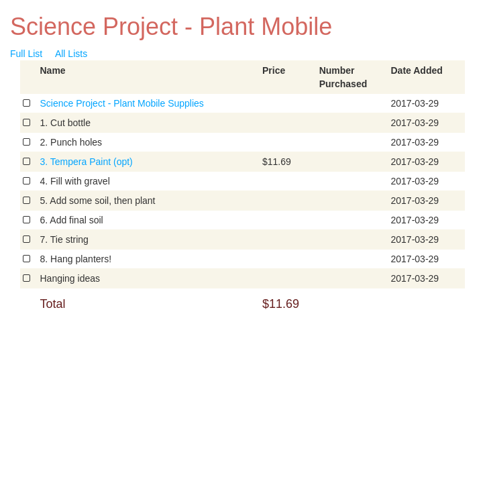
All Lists (71, 53)
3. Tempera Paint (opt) (86, 161)
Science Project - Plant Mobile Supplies (122, 103)
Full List (26, 53)
